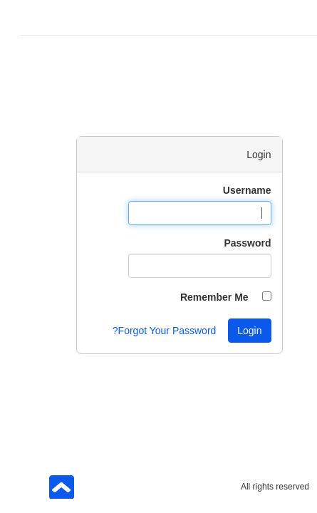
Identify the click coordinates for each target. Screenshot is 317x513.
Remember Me (194, 297)
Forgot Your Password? (144, 330)
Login (229, 330)
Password (226, 243)
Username (226, 190)
